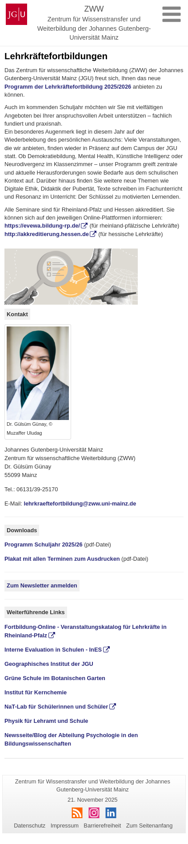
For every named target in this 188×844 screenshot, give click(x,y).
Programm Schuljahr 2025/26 (43, 544)
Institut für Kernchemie (35, 692)
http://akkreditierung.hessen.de (46, 234)
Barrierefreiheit (102, 825)
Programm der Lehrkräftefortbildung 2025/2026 (67, 86)
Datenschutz (29, 825)
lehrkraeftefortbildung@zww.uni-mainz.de (80, 503)
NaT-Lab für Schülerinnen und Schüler (56, 706)
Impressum (65, 825)
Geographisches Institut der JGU (48, 664)
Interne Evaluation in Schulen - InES (53, 649)
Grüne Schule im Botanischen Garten (54, 678)
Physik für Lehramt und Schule (46, 721)
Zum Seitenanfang (149, 825)
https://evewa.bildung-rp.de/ (42, 225)
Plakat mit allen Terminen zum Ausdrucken (62, 558)
